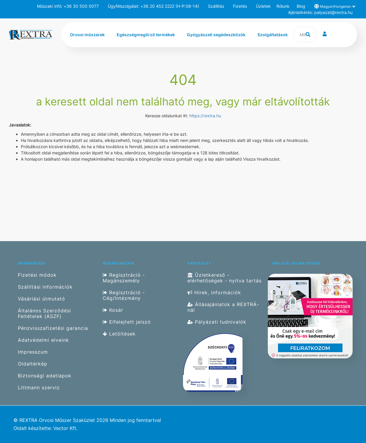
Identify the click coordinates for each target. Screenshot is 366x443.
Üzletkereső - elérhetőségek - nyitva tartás (224, 278)
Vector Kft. (65, 428)
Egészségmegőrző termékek (146, 34)
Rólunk (283, 6)
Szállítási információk (45, 287)
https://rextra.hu (205, 115)
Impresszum (33, 352)
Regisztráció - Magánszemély (124, 278)
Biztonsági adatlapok (44, 376)
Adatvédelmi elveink (43, 340)
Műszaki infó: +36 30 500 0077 (68, 6)
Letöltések (119, 334)
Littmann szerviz (39, 387)
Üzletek (263, 6)
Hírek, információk (214, 292)
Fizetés (240, 6)
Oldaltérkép (32, 364)
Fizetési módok (37, 275)
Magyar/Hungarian (334, 6)
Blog (301, 6)
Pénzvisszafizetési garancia (53, 328)
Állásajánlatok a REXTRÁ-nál (223, 307)
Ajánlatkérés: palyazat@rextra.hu (320, 12)
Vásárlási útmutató (41, 299)
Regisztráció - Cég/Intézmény (124, 295)
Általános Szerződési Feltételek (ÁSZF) (44, 313)
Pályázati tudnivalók (216, 322)
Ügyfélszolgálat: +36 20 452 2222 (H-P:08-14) (153, 6)
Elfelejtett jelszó (127, 322)
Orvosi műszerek (87, 34)
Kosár (113, 310)
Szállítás (216, 6)
